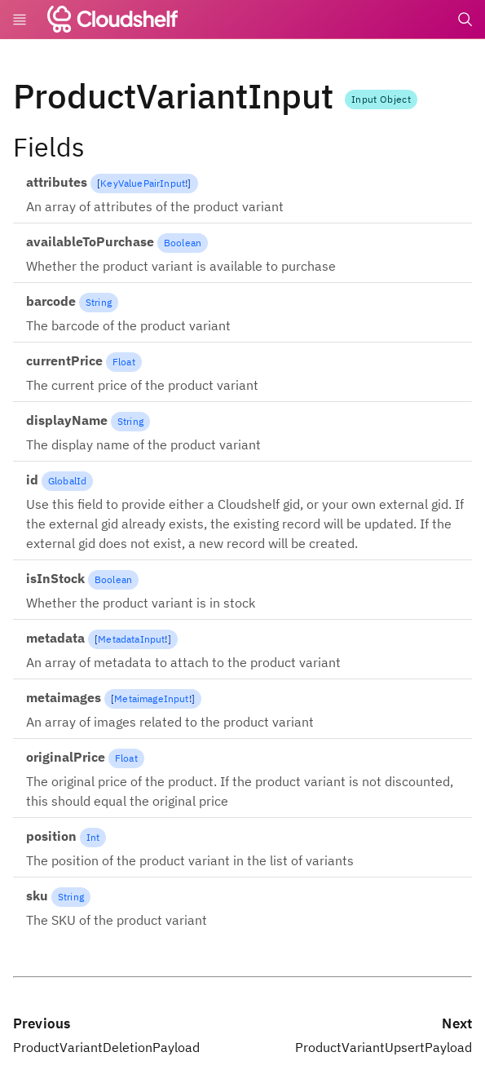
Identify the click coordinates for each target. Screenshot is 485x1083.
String (99, 302)
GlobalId (67, 481)
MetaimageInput (151, 698)
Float (123, 362)
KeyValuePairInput (142, 183)
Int (92, 837)
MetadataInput (131, 639)
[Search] (465, 19)
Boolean (182, 242)
